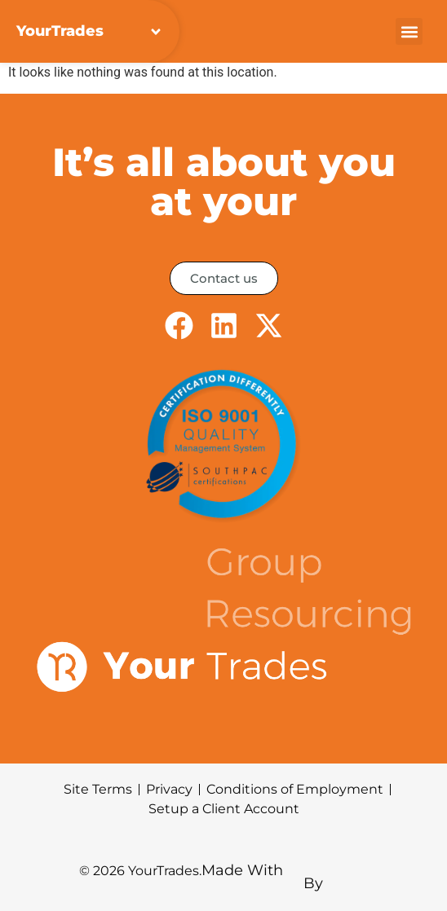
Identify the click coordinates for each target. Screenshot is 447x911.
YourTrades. (164, 870)
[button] (409, 31)
